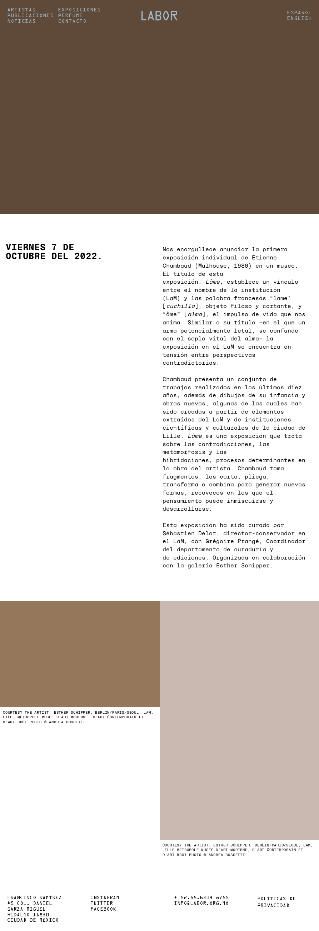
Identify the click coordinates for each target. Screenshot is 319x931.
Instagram (104, 898)
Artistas (21, 9)
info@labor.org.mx (201, 904)
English (299, 18)
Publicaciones (30, 15)
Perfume (70, 15)
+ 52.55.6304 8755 (201, 898)
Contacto (72, 21)
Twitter (101, 904)
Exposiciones (79, 9)
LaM (171, 297)
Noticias (21, 21)
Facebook (103, 909)
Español (299, 12)
